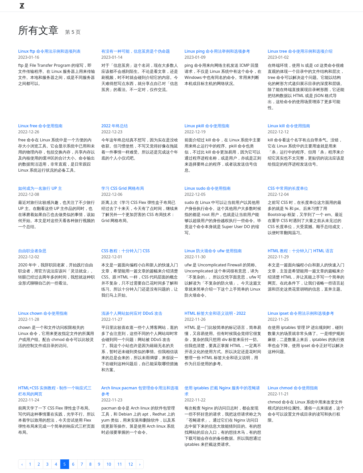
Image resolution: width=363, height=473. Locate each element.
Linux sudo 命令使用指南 (208, 188)
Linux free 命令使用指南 (40, 126)
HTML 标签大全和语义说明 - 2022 (215, 313)
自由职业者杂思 (32, 251)
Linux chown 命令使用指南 (43, 313)
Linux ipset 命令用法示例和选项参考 (301, 313)
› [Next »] (139, 464)
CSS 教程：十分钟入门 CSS (125, 251)
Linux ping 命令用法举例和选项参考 (217, 51)
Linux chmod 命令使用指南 (293, 388)
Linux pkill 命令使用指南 (207, 126)
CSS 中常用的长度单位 (288, 188)
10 (108, 464)
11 (119, 464)
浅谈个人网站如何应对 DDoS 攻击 (131, 313)
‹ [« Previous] (22, 464)
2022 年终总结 (114, 126)
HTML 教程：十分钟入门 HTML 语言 (301, 251)
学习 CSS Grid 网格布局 (122, 188)
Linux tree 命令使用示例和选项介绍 (300, 51)
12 (130, 464)
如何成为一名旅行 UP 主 (40, 188)
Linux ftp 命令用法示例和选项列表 (49, 51)
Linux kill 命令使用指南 (289, 126)
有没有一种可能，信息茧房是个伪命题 (135, 51)
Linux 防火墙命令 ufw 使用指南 (213, 251)
